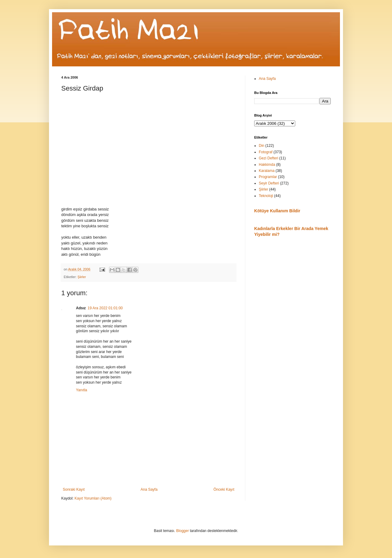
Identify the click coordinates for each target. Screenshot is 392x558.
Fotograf (266, 152)
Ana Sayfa (149, 489)
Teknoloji (266, 196)
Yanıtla (81, 390)
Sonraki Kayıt (74, 489)
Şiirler (81, 277)
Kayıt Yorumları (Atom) (92, 498)
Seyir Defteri (269, 183)
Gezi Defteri (268, 158)
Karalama (266, 171)
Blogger (182, 531)
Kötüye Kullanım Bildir (277, 210)
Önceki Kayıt (223, 489)
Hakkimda (267, 164)
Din (261, 145)
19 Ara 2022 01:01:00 (105, 308)
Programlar (268, 177)
